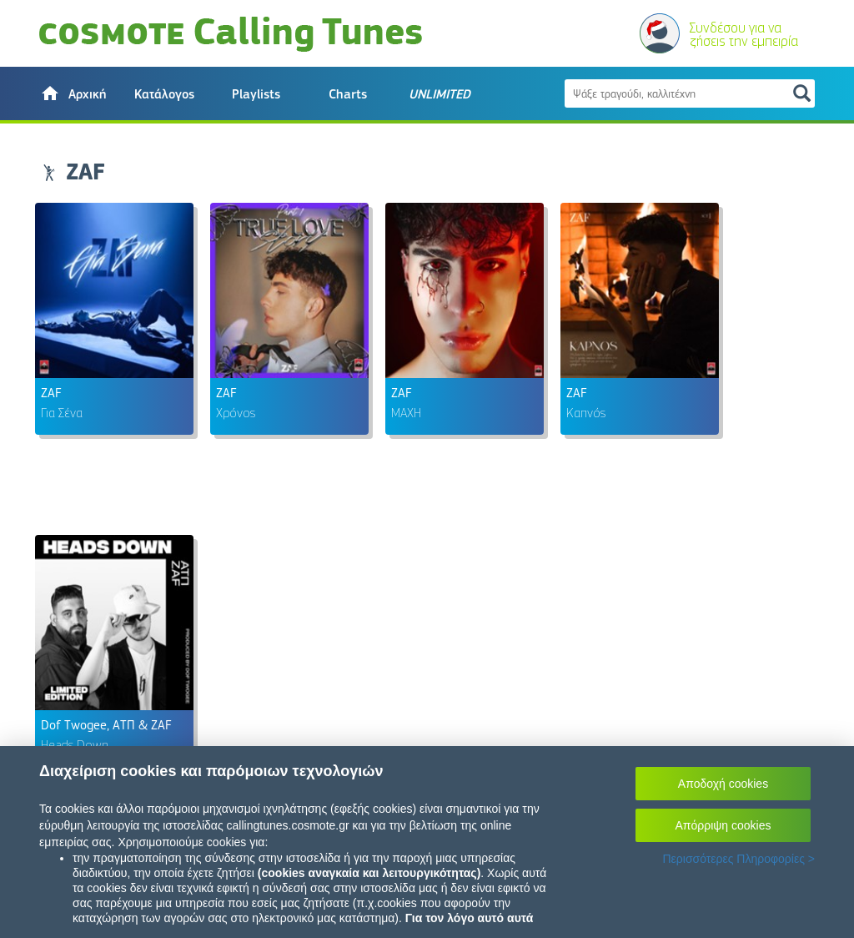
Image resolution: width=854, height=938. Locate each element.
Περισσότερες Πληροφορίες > (738, 858)
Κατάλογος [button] (164, 94)
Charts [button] (348, 94)
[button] (72, 93)
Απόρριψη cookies (723, 825)
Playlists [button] (256, 94)
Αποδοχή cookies (723, 783)
